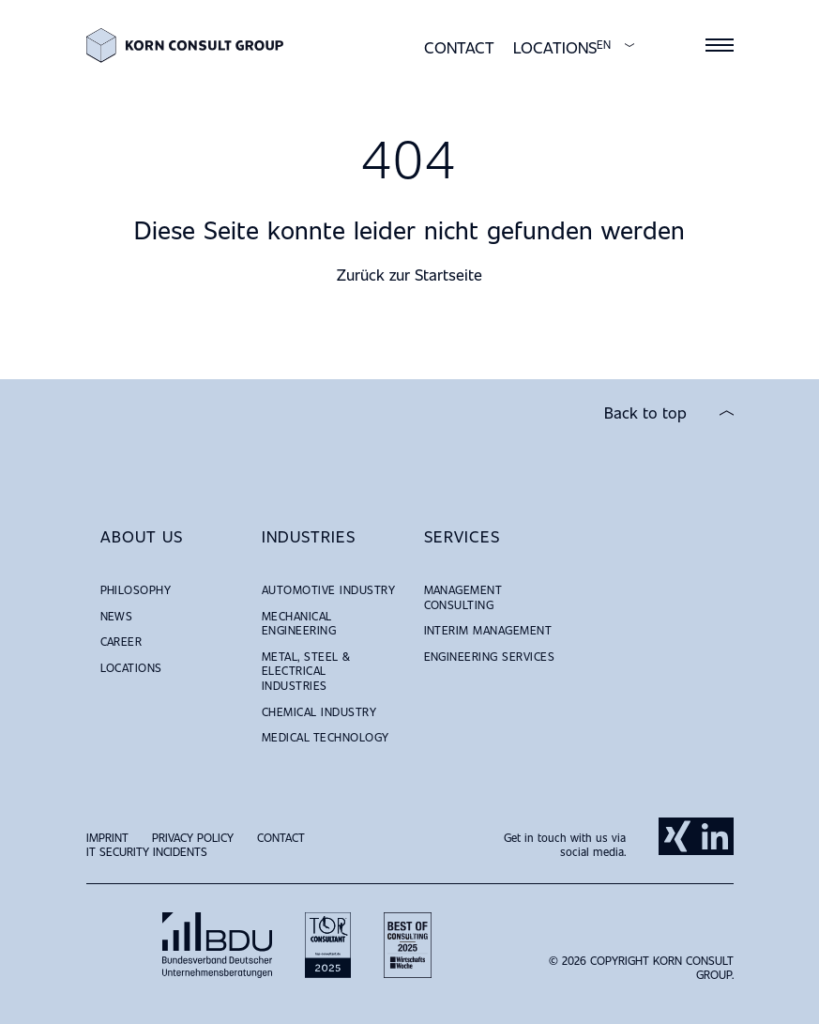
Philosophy (136, 589)
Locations (555, 47)
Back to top (645, 413)
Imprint (107, 837)
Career (121, 641)
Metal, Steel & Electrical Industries (306, 671)
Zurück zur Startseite (409, 274)
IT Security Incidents (146, 851)
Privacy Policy (193, 837)
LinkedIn (715, 836)
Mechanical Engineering (299, 623)
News (116, 615)
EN (604, 45)
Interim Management (488, 629)
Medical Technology (325, 736)
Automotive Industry (328, 589)
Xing (677, 836)
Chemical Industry (319, 711)
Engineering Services (489, 656)
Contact (459, 47)
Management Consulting (463, 597)
